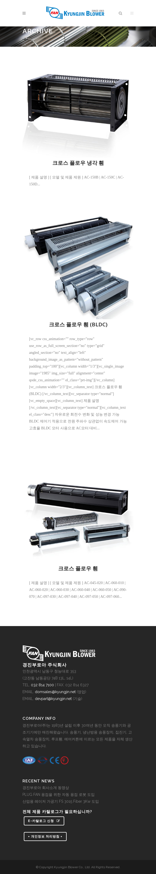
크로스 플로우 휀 (78, 568)
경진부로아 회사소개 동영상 (45, 788)
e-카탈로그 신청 (44, 821)
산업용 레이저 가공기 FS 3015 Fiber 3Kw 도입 (60, 801)
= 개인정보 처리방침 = (45, 836)
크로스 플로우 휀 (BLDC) (78, 324)
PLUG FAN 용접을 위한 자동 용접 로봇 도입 (58, 794)
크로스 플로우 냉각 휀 (78, 162)
